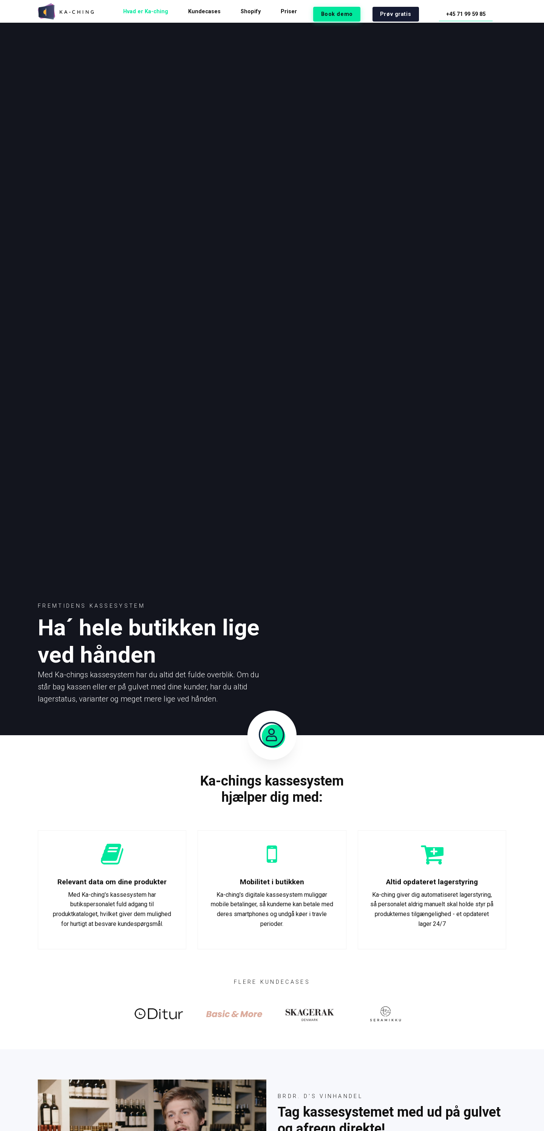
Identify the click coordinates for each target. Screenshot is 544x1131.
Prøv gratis (411, 11)
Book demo (361, 11)
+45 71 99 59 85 (472, 11)
